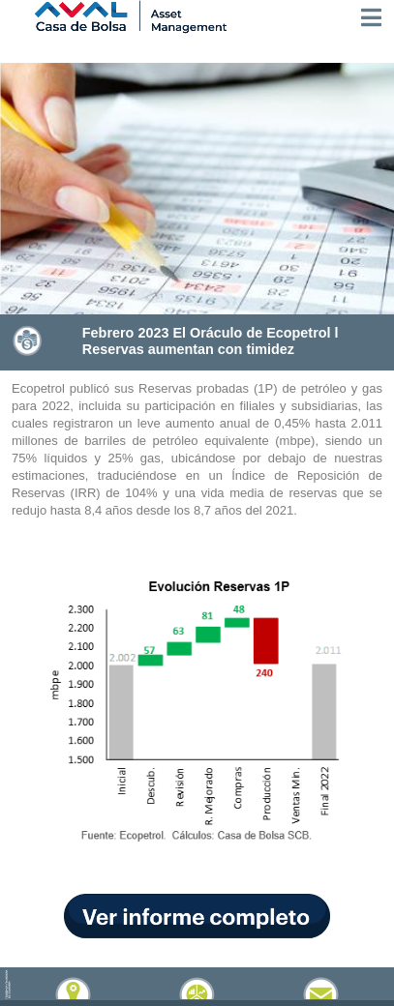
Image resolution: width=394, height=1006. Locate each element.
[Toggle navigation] (371, 17)
